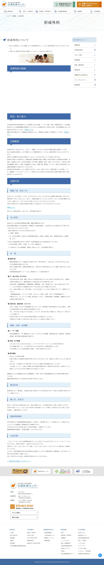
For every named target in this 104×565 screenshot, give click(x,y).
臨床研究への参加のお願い (34, 543)
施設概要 (12, 538)
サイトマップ (81, 545)
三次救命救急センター (49, 535)
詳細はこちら (11, 207)
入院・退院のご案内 (32, 538)
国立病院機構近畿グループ (67, 553)
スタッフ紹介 (78, 55)
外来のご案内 (30, 535)
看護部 (11, 540)
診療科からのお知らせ (81, 75)
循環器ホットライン (49, 538)
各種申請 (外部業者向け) (84, 553)
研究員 (62, 551)
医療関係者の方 (49, 530)
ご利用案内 (30, 530)
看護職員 (63, 538)
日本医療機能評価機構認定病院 (18, 545)
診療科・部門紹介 (31, 532)
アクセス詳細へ (16, 513)
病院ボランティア (65, 548)
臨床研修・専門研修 (66, 535)
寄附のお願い (15, 517)
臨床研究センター (82, 535)
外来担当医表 (78, 50)
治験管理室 (47, 540)
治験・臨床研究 (79, 65)
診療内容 (77, 45)
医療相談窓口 (30, 540)
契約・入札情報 (82, 540)
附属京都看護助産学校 (66, 545)
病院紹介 (12, 530)
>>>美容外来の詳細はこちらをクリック (19, 461)
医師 (62, 532)
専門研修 (77, 70)
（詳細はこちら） (29, 129)
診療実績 (77, 60)
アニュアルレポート (80, 80)
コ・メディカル (65, 540)
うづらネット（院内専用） (85, 551)
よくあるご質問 (82, 548)
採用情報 (63, 530)
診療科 (14, 16)
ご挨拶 (11, 532)
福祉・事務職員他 (65, 543)
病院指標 (77, 85)
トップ (8, 16)
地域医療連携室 (48, 532)
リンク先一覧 (81, 543)
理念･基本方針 (13, 535)
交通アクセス (81, 532)
